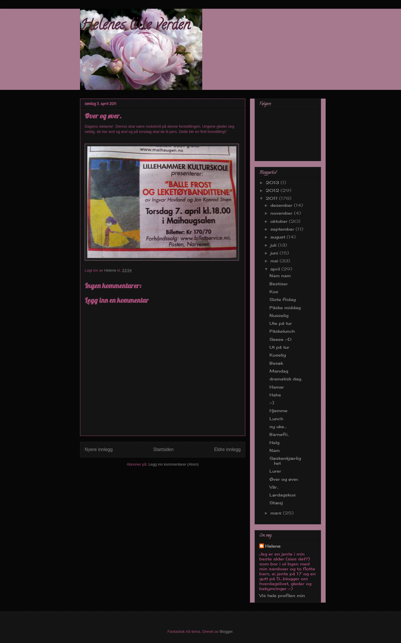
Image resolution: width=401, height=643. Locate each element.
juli (274, 245)
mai (275, 260)
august (278, 236)
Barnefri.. (279, 434)
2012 (273, 190)
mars (276, 512)
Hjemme (278, 410)
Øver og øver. (284, 479)
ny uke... (278, 426)
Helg (274, 442)
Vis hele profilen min (282, 595)
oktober (279, 221)
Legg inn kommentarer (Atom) (173, 464)
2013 (273, 182)
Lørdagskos (282, 494)
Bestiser (278, 283)
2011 (272, 198)
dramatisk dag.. (286, 378)
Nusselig (278, 315)
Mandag (278, 370)
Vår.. (273, 487)
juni (275, 252)
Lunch (276, 418)
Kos (273, 291)
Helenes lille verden (135, 26)
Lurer (275, 471)
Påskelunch (282, 331)
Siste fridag (282, 299)
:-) (271, 402)
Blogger (226, 631)
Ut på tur (279, 347)
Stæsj (276, 502)
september (283, 229)
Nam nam (280, 275)
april (275, 268)
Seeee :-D (280, 339)
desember (282, 205)
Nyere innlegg (99, 449)
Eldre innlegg (227, 449)
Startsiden (163, 449)
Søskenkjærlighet (285, 461)
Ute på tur (280, 323)
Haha (275, 394)
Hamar (276, 386)
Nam (274, 450)
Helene (273, 546)
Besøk (276, 363)
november (282, 213)
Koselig (277, 354)
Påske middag (285, 307)
